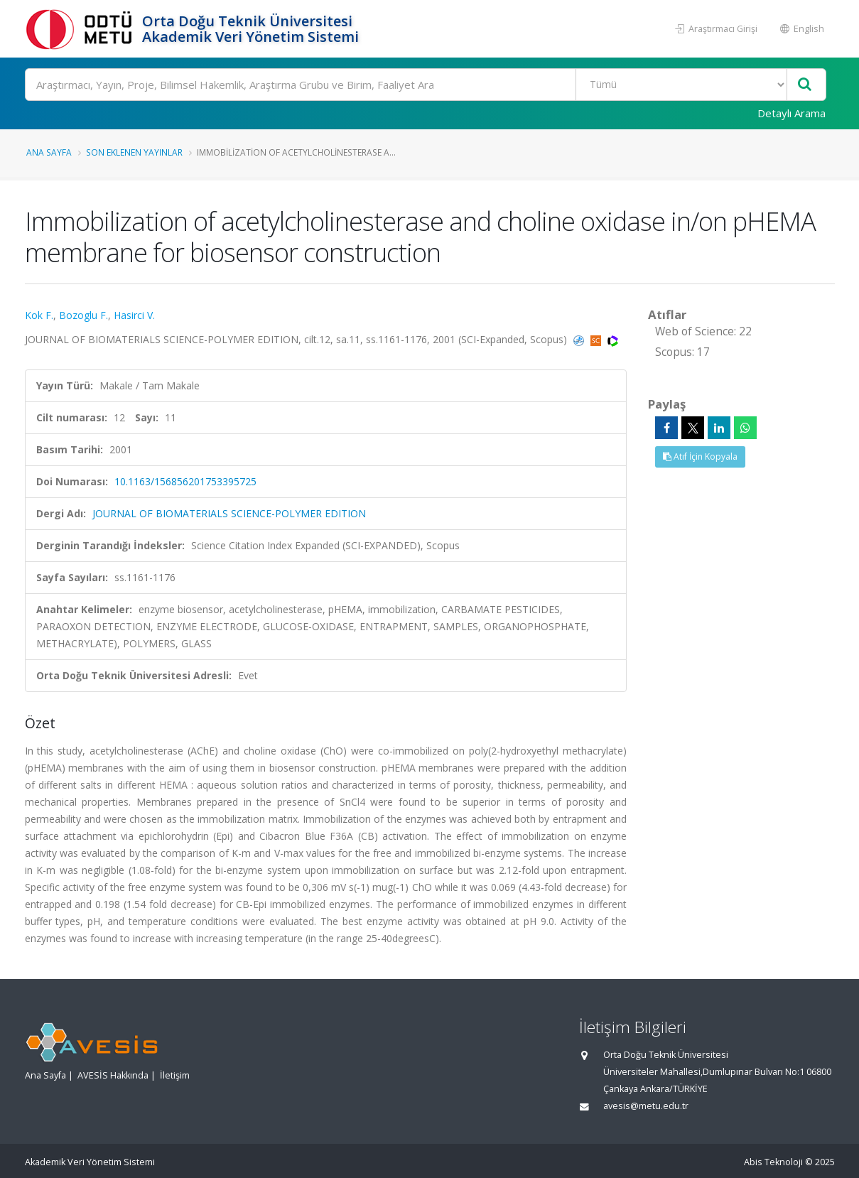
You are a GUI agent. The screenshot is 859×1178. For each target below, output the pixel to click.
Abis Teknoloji (773, 1162)
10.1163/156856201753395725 (185, 481)
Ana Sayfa (49, 152)
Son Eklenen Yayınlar (134, 152)
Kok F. (39, 315)
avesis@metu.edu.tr (645, 1106)
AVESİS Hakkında (112, 1075)
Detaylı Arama (791, 113)
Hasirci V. (134, 315)
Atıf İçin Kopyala (700, 456)
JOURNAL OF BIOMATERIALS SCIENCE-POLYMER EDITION (229, 513)
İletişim (175, 1075)
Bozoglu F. (83, 315)
